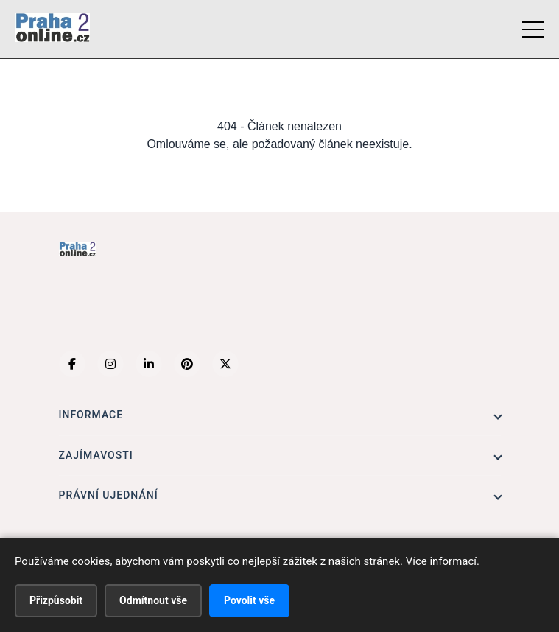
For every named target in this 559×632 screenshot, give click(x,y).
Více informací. (442, 561)
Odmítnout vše (153, 600)
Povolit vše (249, 600)
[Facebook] (72, 364)
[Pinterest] (187, 364)
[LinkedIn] (149, 364)
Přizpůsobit (55, 600)
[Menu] (533, 29)
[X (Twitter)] (225, 364)
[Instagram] (110, 364)
